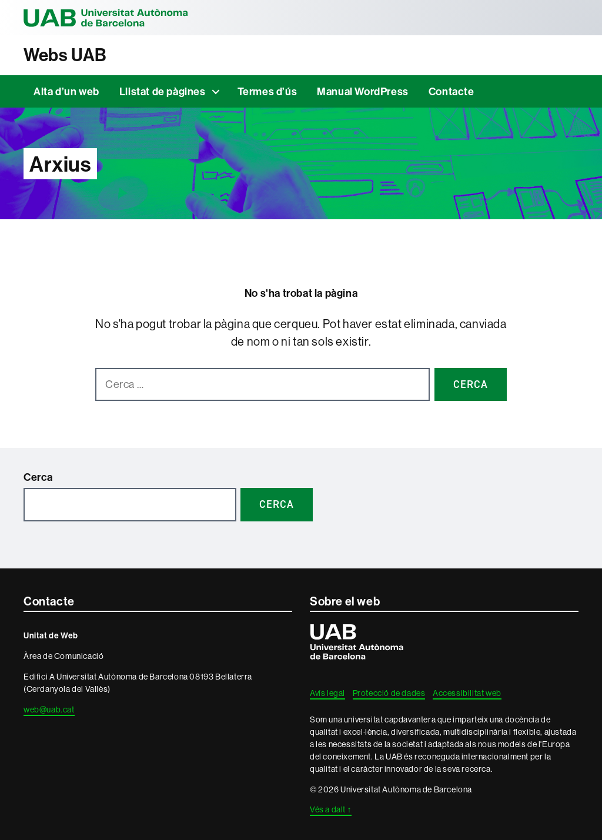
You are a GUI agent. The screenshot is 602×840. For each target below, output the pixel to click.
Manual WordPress (363, 91)
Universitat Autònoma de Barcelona (106, 17)
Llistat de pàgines (162, 91)
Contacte (451, 91)
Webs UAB (65, 55)
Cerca (38, 477)
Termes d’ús (267, 91)
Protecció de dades (389, 693)
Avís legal (327, 693)
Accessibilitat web (467, 693)
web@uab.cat (49, 709)
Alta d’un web (66, 91)
